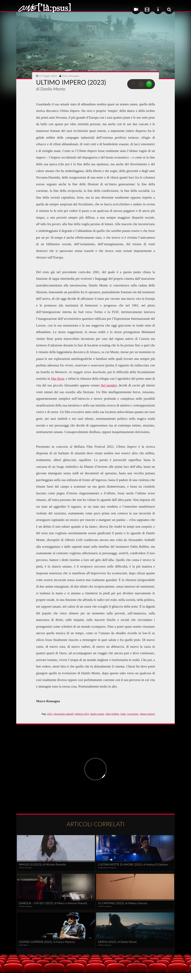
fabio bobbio (112, 713)
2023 (50, 713)
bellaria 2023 (82, 713)
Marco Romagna (70, 75)
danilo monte (97, 713)
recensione (132, 713)
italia (123, 713)
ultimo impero (147, 713)
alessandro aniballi (64, 713)
